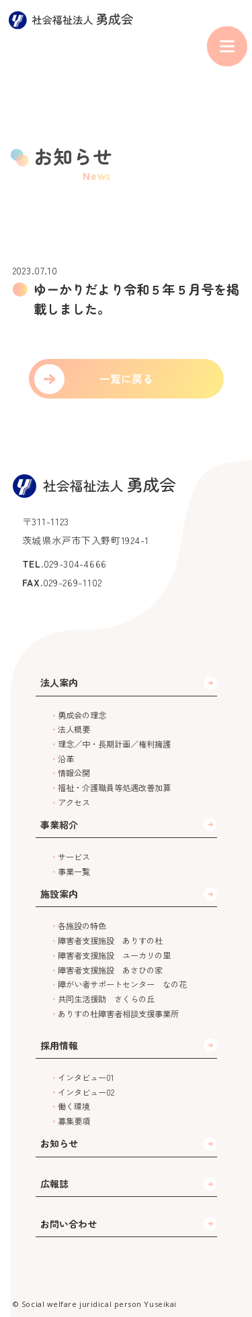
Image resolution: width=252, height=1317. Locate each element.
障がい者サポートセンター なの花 (122, 984)
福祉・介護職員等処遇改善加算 (114, 788)
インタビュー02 (86, 1092)
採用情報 (59, 1045)
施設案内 (59, 893)
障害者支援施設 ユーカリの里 (114, 955)
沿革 (66, 759)
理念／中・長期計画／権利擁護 (114, 744)
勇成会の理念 (82, 715)
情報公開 (74, 773)
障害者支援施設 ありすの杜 (110, 941)
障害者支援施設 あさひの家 (110, 970)
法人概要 (74, 729)
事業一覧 (74, 871)
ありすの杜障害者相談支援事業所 (118, 1014)
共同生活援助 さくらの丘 (106, 999)
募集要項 (74, 1121)
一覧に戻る (126, 378)
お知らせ (59, 1143)
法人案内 (59, 682)
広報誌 (54, 1183)
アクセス (74, 802)
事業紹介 (59, 824)
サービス (74, 857)
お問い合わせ (68, 1223)
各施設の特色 (82, 926)
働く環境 (74, 1106)
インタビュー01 (86, 1077)
